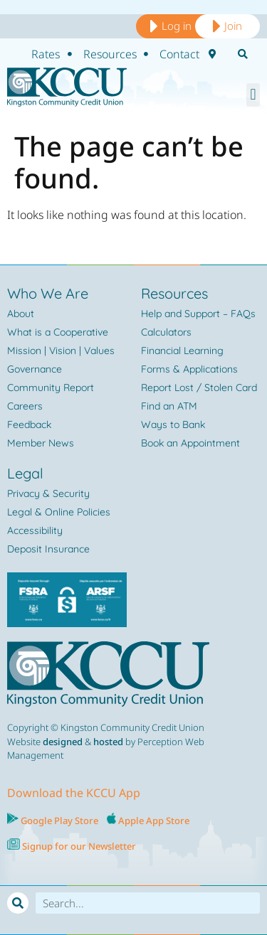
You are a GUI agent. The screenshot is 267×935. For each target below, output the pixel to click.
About (20, 313)
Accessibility (35, 530)
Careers (25, 406)
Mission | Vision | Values (61, 350)
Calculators (166, 332)
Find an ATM (169, 406)
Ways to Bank (173, 424)
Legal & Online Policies (58, 512)
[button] (253, 95)
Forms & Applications (189, 369)
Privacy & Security (48, 493)
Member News (40, 443)
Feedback (29, 424)
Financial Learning (182, 350)
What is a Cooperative (57, 332)
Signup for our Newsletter (78, 846)
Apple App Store (153, 820)
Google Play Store (58, 820)
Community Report (50, 387)
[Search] (17, 903)
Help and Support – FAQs (198, 313)
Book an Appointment (190, 443)
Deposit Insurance (48, 549)
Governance (34, 369)
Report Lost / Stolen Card (199, 387)
